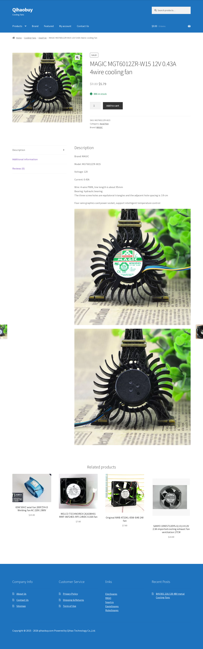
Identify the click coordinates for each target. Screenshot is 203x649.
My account (65, 26)
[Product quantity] (95, 105)
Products (17, 26)
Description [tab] (18, 149)
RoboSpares (111, 610)
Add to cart (112, 105)
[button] (77, 57)
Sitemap (21, 606)
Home (19, 37)
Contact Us (83, 26)
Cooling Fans (30, 37)
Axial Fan (43, 37)
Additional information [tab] (25, 159)
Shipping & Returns (73, 600)
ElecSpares (111, 593)
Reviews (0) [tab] (18, 168)
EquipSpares (112, 606)
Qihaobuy (22, 10)
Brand (35, 26)
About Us (21, 593)
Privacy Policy (70, 593)
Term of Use (69, 606)
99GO (108, 598)
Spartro (109, 602)
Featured (49, 26)
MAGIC (99, 127)
